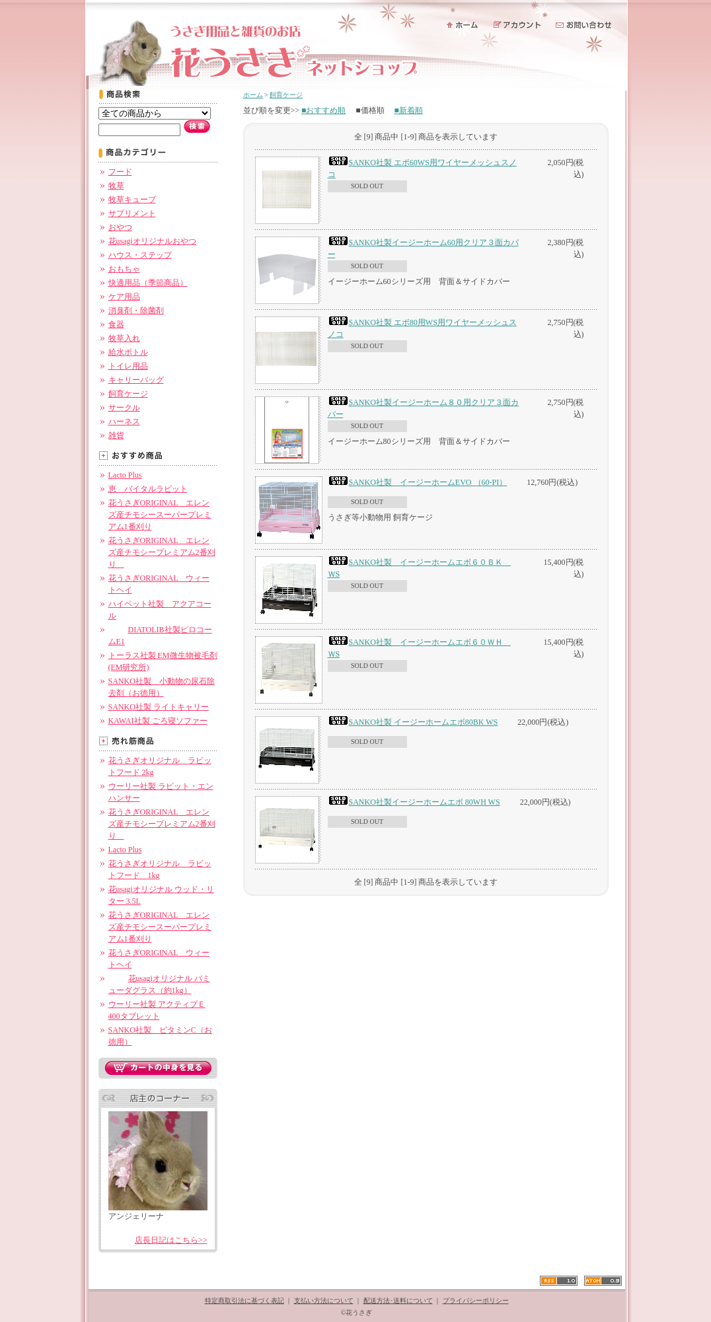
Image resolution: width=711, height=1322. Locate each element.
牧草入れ (124, 338)
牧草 (116, 185)
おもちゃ (124, 269)
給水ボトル (128, 352)
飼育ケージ (128, 393)
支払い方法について (324, 1300)
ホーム (253, 94)
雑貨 (116, 435)
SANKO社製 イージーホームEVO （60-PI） (417, 482)
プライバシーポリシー (476, 1300)
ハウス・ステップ (140, 255)
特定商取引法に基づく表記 (244, 1300)
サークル (124, 407)
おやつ (120, 227)
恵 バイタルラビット (148, 489)
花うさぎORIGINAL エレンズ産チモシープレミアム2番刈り (161, 552)
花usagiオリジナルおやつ (152, 241)
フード (120, 171)
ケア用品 (124, 296)
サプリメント (132, 213)
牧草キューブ (132, 199)
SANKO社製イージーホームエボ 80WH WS (414, 802)
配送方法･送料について (398, 1300)
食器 (116, 324)
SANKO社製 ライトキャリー (158, 707)
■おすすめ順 (323, 110)
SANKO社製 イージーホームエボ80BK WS (413, 722)
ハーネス (124, 421)
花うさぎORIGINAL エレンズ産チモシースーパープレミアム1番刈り (159, 514)
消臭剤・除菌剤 (136, 310)
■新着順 (408, 110)
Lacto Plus (125, 475)
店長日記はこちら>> (171, 1240)
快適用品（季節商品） (148, 282)
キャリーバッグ (136, 380)
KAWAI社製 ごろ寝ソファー (157, 720)
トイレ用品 (128, 366)
